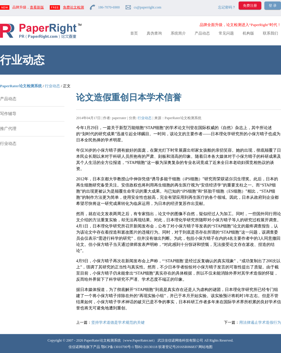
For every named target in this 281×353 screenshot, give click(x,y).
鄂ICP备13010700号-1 (117, 347)
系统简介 (178, 33)
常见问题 (226, 33)
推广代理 (8, 128)
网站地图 (205, 347)
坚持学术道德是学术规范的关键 (118, 322)
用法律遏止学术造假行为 (260, 322)
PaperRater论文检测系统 (21, 86)
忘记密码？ (227, 7)
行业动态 (52, 86)
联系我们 (270, 33)
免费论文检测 (73, 7)
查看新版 (37, 7)
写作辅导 (8, 114)
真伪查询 (154, 33)
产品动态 (202, 33)
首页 (134, 33)
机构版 (248, 33)
